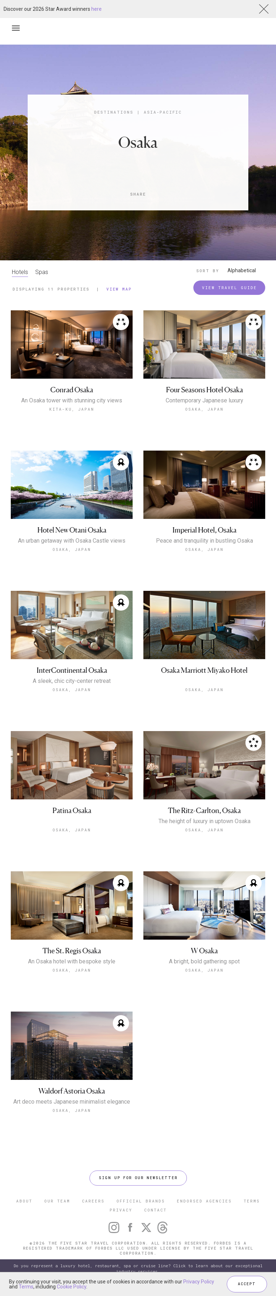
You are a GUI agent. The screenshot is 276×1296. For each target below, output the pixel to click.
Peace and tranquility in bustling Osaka (204, 541)
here (96, 9)
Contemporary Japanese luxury (204, 400)
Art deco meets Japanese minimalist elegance (71, 1102)
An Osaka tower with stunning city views (71, 400)
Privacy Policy (198, 1281)
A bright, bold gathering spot (204, 961)
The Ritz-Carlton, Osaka (204, 811)
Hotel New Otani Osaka (71, 530)
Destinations (113, 112)
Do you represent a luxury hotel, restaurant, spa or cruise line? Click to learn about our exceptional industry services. (138, 1268)
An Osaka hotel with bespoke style (71, 961)
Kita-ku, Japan (71, 409)
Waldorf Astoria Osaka (71, 1091)
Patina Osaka (71, 811)
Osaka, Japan (204, 409)
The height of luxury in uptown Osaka (204, 821)
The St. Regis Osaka (71, 951)
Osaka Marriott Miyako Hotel (204, 670)
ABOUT (24, 1201)
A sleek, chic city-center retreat (72, 681)
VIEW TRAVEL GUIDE (229, 287)
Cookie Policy (71, 1287)
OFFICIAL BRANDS (140, 1201)
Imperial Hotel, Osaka (204, 530)
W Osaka (204, 951)
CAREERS (93, 1201)
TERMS (252, 1201)
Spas (41, 272)
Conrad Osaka (71, 390)
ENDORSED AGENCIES (204, 1201)
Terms (26, 1287)
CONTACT (155, 1210)
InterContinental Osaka (72, 670)
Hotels (20, 272)
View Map (119, 289)
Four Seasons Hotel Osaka (204, 390)
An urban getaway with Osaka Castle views (71, 541)
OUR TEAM (57, 1201)
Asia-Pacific (163, 112)
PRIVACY (121, 1210)
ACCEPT (247, 1284)
